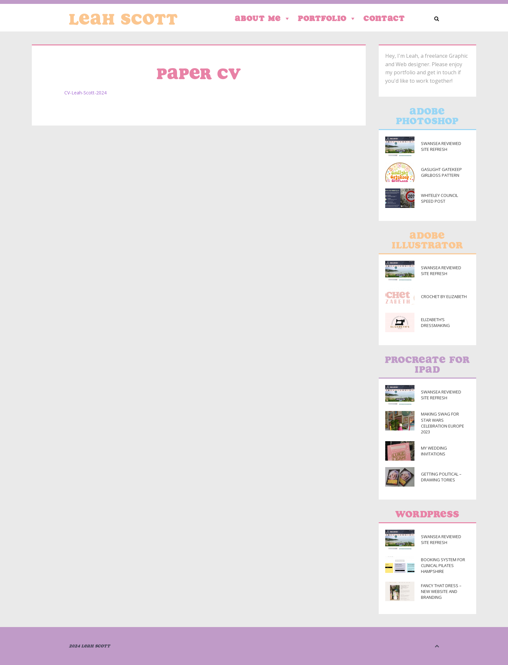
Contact (384, 18)
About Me (263, 18)
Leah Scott (123, 19)
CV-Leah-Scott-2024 (85, 93)
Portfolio (327, 18)
